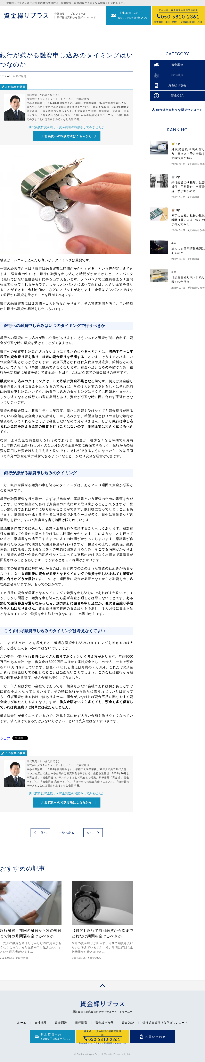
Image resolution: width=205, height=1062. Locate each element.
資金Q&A (128, 1022)
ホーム (21, 1022)
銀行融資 (81, 1022)
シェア (5, 738)
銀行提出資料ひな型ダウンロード (76, 17)
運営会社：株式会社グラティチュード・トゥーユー (103, 1011)
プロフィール (78, 14)
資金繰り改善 (104, 1022)
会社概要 (59, 14)
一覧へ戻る (66, 832)
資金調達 (61, 1022)
